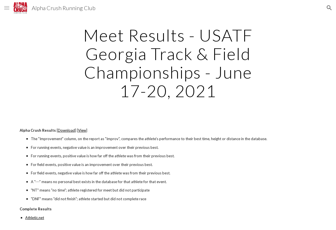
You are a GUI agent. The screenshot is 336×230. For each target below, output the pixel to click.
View (82, 130)
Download (66, 130)
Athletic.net (34, 217)
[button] (6, 7)
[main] (168, 63)
